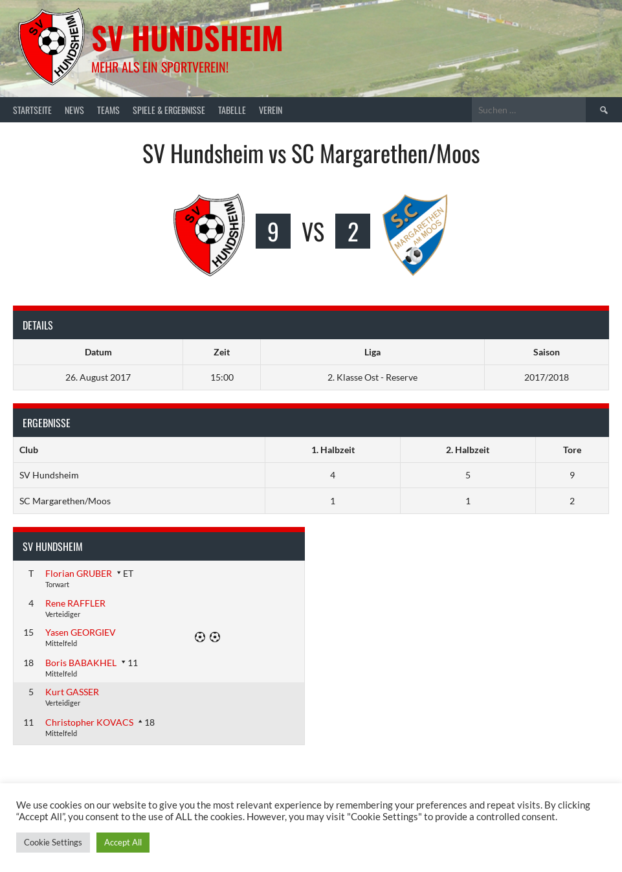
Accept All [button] (123, 842)
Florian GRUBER (78, 573)
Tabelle (232, 110)
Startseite (32, 110)
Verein (270, 110)
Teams (108, 110)
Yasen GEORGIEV (80, 632)
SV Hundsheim (187, 37)
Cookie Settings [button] (53, 842)
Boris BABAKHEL (81, 662)
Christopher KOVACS (89, 722)
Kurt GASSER (72, 691)
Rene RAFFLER (75, 603)
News (74, 110)
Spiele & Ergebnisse (169, 110)
